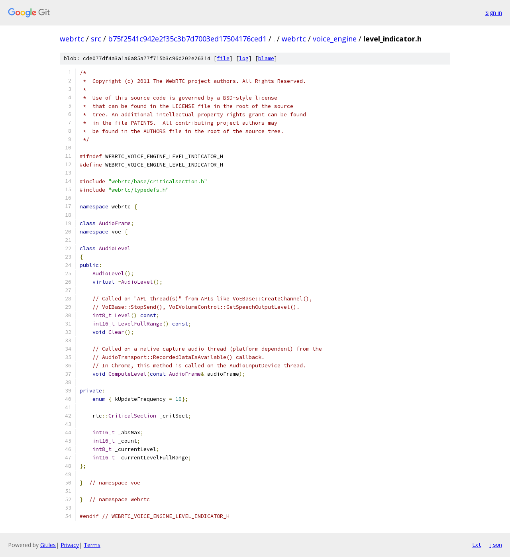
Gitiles (48, 545)
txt (476, 544)
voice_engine (335, 38)
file (223, 58)
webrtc (72, 38)
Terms (92, 545)
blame (266, 58)
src (96, 38)
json (495, 544)
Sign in (493, 12)
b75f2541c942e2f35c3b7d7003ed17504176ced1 (187, 38)
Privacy (70, 545)
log (244, 58)
